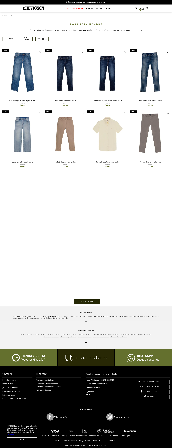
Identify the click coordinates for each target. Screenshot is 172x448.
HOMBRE (89, 8)
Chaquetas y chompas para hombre (139, 335)
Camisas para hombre (99, 335)
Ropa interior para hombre (118, 337)
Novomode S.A (40, 435)
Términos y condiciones (77, 435)
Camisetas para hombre (68, 335)
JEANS (108, 8)
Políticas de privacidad (98, 435)
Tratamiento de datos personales (122, 435)
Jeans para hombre (53, 335)
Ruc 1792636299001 (57, 435)
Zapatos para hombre (84, 337)
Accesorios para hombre (101, 337)
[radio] (43, 39)
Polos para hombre (84, 335)
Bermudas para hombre (51, 337)
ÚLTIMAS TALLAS (75, 8)
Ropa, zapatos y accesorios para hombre (32, 335)
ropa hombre (17, 16)
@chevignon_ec (121, 417)
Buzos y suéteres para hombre (117, 335)
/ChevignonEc (60, 417)
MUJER (99, 8)
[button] (136, 8)
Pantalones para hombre (68, 337)
